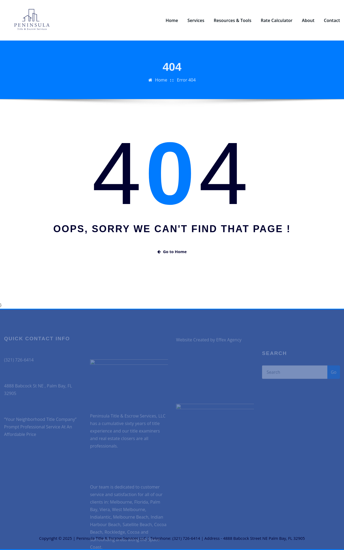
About (308, 20)
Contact (332, 20)
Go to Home (172, 251)
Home (172, 20)
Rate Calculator (276, 20)
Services (195, 20)
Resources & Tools (232, 20)
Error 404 (186, 87)
